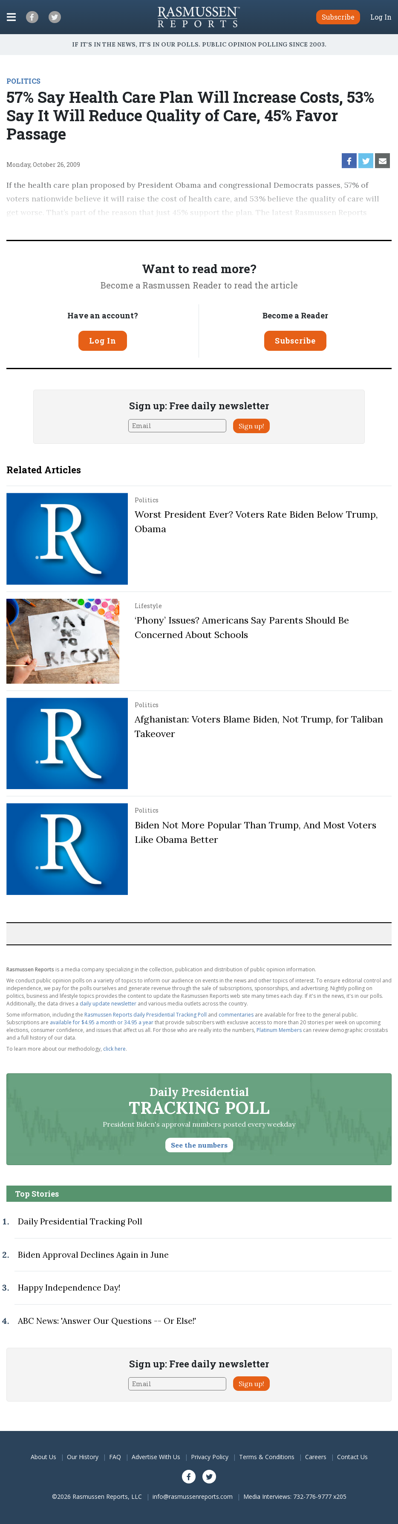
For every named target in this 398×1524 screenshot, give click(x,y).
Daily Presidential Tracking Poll (80, 1221)
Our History (82, 1457)
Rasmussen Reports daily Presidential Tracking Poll (145, 1014)
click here (114, 1048)
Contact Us (352, 1457)
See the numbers (199, 1145)
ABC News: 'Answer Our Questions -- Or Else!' (107, 1321)
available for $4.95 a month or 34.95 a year (101, 1022)
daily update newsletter (108, 1003)
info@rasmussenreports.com (193, 1496)
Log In (381, 17)
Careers (315, 1457)
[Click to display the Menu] (11, 17)
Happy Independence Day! (69, 1287)
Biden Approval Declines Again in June (93, 1255)
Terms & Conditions (266, 1457)
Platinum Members (279, 1030)
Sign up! (251, 426)
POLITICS (23, 80)
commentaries (236, 1014)
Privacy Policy (209, 1457)
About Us (43, 1457)
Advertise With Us (156, 1457)
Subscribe (295, 340)
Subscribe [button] (338, 16)
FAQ (115, 1457)
